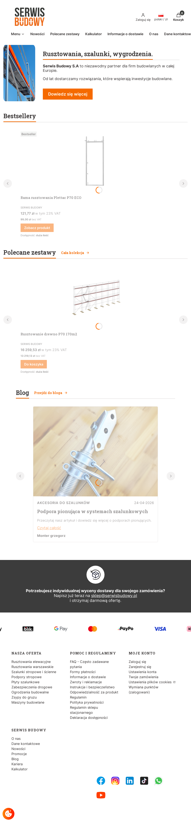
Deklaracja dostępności (89, 717)
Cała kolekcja (75, 252)
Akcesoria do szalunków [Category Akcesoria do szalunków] (63, 503)
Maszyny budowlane (27, 702)
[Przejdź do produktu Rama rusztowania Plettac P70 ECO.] (95, 161)
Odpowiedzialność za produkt (94, 692)
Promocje (19, 754)
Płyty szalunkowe (25, 682)
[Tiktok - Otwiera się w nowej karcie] (144, 780)
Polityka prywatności (87, 702)
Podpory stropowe (26, 677)
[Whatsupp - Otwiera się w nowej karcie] (158, 780)
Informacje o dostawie (88, 677)
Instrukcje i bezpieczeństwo (92, 687)
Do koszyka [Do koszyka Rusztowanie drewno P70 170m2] (33, 364)
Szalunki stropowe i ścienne (33, 672)
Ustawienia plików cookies (151, 682)
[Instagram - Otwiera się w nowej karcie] (115, 780)
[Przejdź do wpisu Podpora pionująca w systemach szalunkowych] (95, 495)
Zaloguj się (137, 662)
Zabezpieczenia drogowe (31, 687)
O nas (16, 738)
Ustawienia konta (142, 672)
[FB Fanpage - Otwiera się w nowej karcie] (101, 780)
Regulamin (78, 697)
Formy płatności (83, 672)
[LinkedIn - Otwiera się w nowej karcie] (129, 780)
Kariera (17, 764)
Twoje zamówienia (143, 677)
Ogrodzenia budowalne (30, 692)
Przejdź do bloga (51, 392)
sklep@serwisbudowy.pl (114, 595)
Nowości (18, 749)
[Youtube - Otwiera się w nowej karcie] (101, 795)
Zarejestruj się (140, 667)
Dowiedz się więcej (67, 94)
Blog (15, 759)
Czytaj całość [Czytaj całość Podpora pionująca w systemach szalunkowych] (49, 528)
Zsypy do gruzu (24, 697)
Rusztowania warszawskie (32, 667)
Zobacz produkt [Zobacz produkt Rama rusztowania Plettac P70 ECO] (37, 228)
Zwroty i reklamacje (86, 682)
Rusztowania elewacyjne (31, 662)
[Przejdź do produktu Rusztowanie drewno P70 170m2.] (95, 298)
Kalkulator (19, 769)
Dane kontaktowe (25, 744)
